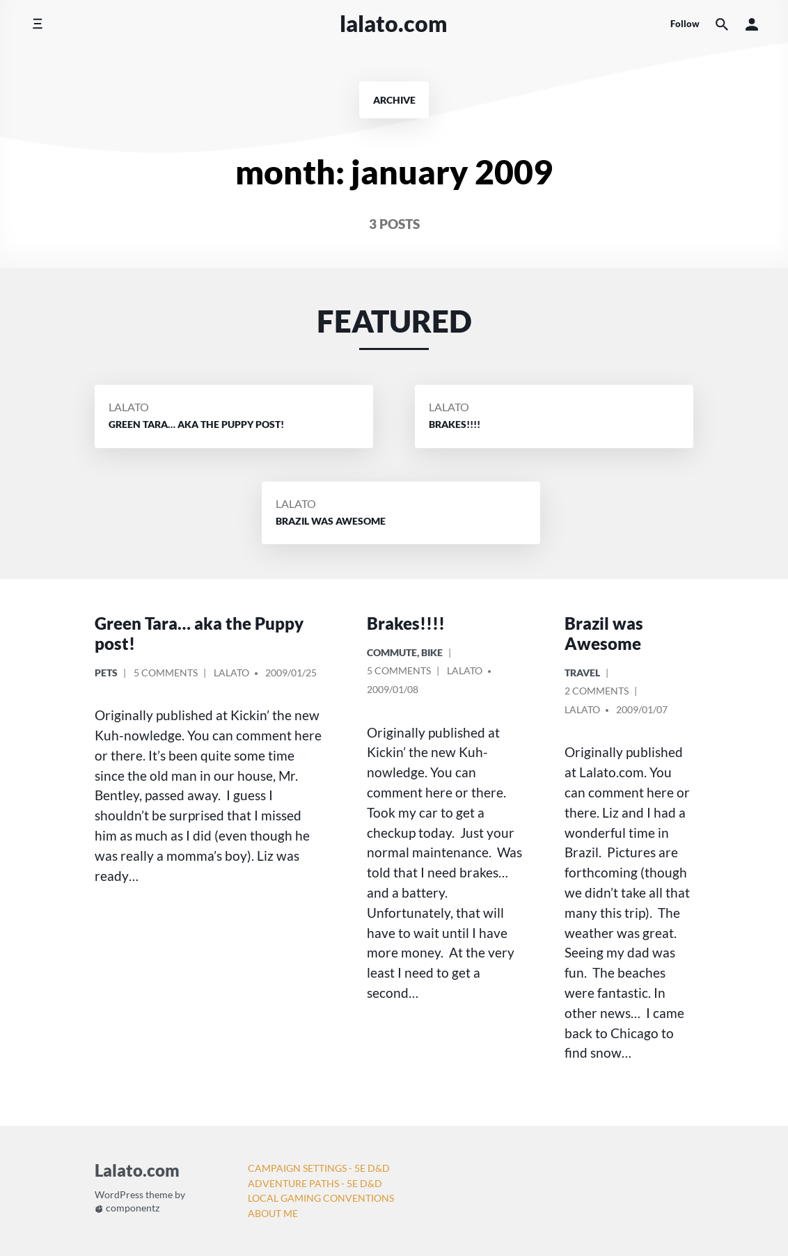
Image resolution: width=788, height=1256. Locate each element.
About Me (273, 1213)
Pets (106, 672)
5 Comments (166, 674)
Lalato (129, 406)
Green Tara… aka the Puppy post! (199, 633)
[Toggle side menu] (37, 24)
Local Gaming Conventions (321, 1198)
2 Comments (597, 692)
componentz (127, 1208)
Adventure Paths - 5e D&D (315, 1183)
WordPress (119, 1195)
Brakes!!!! (406, 623)
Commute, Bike (405, 652)
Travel (582, 672)
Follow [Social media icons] (685, 23)
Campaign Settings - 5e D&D (319, 1168)
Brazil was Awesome (604, 633)
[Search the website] (721, 24)
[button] (751, 24)
